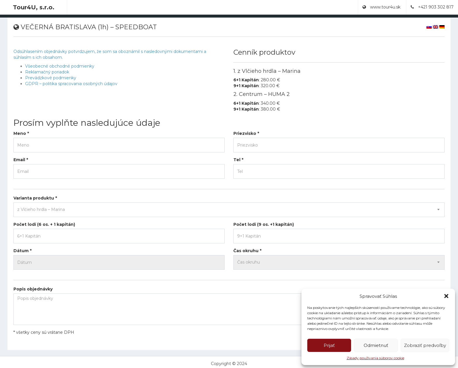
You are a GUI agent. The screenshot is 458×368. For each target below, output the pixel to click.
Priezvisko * (246, 133)
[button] (446, 296)
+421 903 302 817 (432, 7)
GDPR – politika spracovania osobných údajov (71, 83)
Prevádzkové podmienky (50, 77)
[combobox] (229, 209)
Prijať (329, 345)
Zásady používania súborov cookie (375, 358)
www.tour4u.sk (381, 7)
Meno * (21, 133)
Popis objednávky (33, 289)
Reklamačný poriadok (47, 72)
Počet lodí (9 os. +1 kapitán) (263, 224)
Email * (20, 159)
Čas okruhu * (247, 250)
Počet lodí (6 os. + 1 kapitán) (44, 224)
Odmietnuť (376, 345)
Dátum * (22, 250)
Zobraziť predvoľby (425, 345)
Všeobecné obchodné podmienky (59, 66)
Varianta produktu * (35, 198)
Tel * (238, 159)
